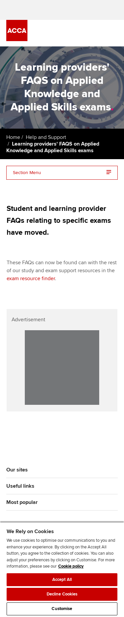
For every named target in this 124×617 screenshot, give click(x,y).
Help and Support (46, 137)
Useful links (20, 486)
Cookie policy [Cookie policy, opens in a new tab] (71, 566)
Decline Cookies (62, 594)
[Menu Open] (114, 33)
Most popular (22, 502)
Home (13, 137)
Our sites (17, 469)
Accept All (62, 579)
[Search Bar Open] (95, 33)
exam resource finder (31, 278)
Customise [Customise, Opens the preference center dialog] (62, 608)
